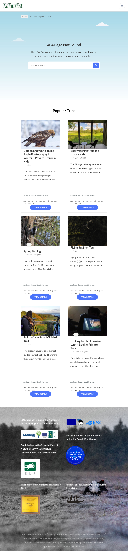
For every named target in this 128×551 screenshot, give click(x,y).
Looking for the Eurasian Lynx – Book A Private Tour (85, 344)
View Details (40, 207)
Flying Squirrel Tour (82, 247)
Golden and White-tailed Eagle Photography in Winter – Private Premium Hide (40, 156)
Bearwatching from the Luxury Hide (84, 152)
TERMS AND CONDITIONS (70, 546)
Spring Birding (32, 251)
